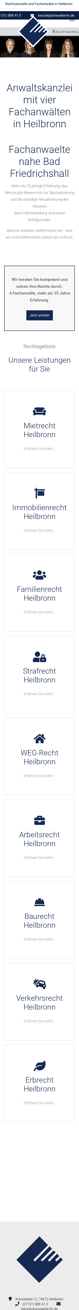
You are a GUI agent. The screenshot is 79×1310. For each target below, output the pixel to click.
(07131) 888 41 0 (35, 1304)
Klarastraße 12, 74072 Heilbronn (39, 1299)
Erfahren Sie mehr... (39, 448)
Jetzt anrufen (40, 315)
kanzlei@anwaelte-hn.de (56, 15)
